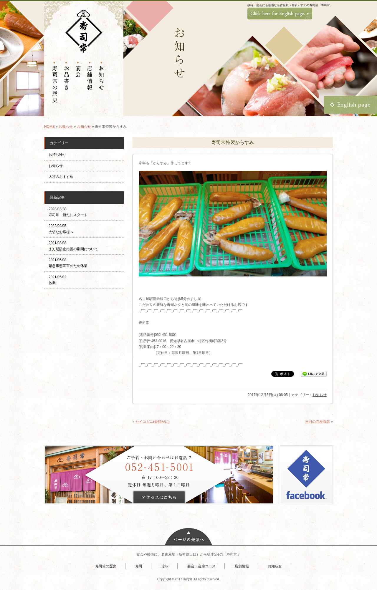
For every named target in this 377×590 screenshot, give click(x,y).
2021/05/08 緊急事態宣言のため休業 (68, 263)
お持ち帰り (59, 155)
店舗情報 (242, 566)
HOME (49, 127)
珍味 (164, 566)
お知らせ (66, 127)
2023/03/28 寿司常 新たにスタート (68, 212)
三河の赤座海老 (317, 422)
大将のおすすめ (61, 177)
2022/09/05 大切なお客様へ (61, 229)
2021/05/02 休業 (57, 280)
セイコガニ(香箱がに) (152, 422)
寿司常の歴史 (105, 566)
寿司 (138, 566)
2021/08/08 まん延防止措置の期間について (73, 246)
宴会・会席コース (201, 566)
